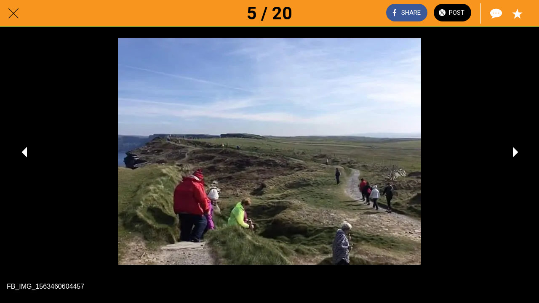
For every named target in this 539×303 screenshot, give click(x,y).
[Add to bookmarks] (517, 13)
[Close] (13, 13)
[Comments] (495, 13)
